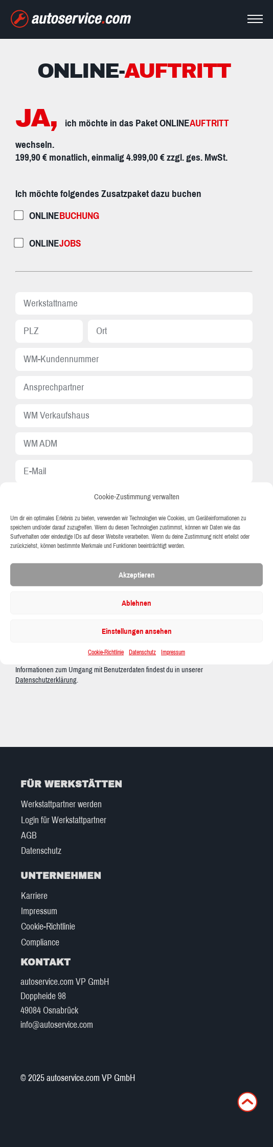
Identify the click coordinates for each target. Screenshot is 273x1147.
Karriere (34, 896)
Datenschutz (142, 652)
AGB (29, 836)
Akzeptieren (137, 575)
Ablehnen (136, 603)
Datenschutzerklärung (46, 680)
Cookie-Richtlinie (106, 652)
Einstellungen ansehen (137, 631)
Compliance (40, 942)
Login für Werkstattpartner (63, 820)
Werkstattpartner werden (61, 804)
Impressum (173, 652)
